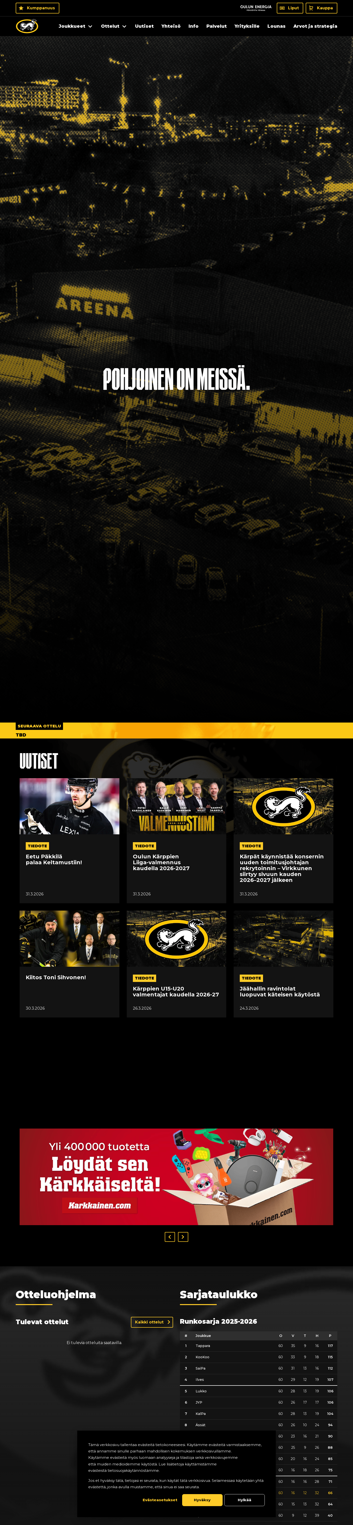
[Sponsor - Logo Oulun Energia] (256, 8)
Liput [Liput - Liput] (293, 8)
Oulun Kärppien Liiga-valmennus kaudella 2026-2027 (161, 863)
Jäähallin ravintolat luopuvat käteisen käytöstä (280, 992)
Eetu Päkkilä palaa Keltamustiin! (54, 859)
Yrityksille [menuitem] (247, 26)
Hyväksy (202, 1500)
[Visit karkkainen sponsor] (176, 1177)
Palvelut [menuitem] (216, 26)
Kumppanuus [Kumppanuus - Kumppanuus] (41, 8)
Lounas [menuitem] (276, 26)
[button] (170, 1237)
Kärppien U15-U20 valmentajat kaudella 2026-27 (176, 992)
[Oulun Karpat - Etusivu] (27, 26)
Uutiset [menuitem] (144, 26)
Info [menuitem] (194, 26)
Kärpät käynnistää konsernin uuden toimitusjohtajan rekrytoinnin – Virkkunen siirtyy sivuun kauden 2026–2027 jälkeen (282, 868)
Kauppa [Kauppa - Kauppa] (325, 8)
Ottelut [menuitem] (110, 26)
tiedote (37, 846)
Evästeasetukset (160, 1500)
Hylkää (244, 1500)
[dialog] (176, 1474)
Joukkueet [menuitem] (72, 26)
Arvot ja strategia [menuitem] (315, 26)
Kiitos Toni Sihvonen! (56, 977)
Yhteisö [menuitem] (171, 26)
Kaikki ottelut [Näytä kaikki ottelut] (149, 1322)
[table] (258, 1426)
